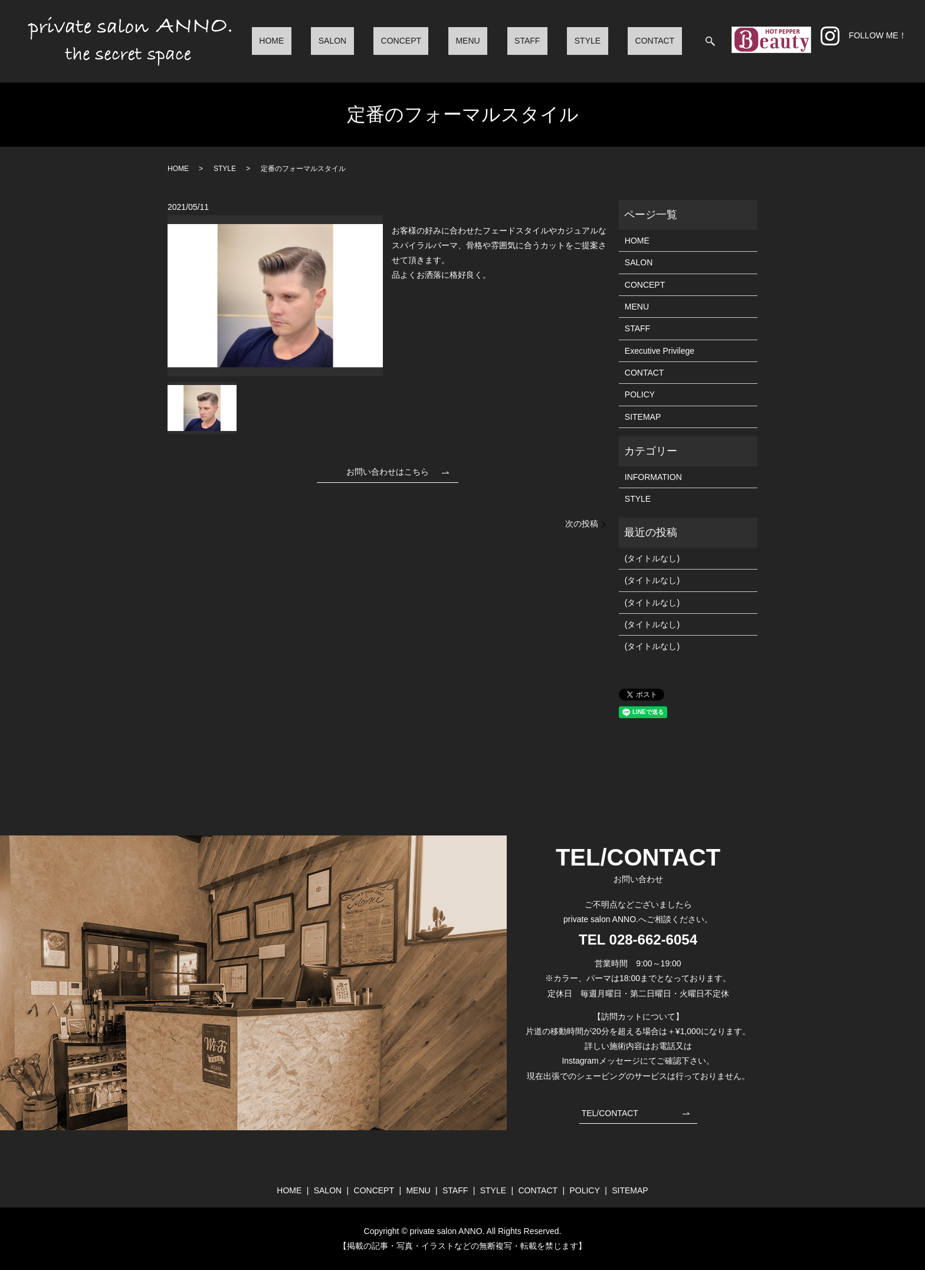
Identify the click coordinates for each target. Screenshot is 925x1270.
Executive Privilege (659, 351)
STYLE (609, 40)
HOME (367, 40)
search (710, 41)
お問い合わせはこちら (387, 471)
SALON (413, 40)
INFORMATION (653, 477)
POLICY (640, 394)
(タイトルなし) (652, 558)
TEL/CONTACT (610, 1113)
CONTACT (662, 40)
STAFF (563, 40)
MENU (519, 40)
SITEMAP (643, 417)
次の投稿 (581, 523)
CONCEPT (467, 40)
